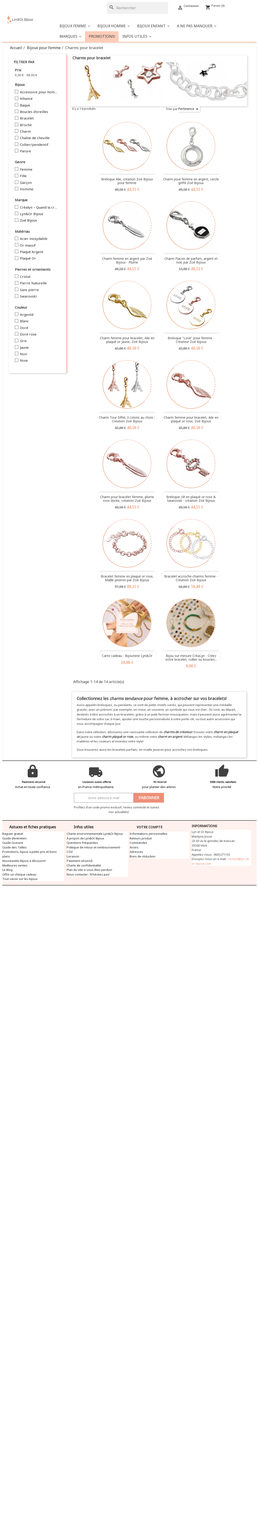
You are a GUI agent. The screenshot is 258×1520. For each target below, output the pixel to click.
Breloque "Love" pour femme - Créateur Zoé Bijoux (191, 340)
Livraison (73, 856)
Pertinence (189, 109)
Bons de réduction (142, 856)
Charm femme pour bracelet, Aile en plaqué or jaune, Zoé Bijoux (127, 340)
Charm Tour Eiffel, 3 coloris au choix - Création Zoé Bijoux (127, 419)
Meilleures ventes (15, 865)
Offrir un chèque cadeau (19, 874)
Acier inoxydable (33, 239)
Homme (26, 189)
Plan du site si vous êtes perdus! (89, 870)
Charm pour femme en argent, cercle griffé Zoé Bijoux (191, 181)
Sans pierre (29, 290)
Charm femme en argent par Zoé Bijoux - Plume (127, 260)
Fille (23, 176)
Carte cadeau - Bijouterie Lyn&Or (127, 655)
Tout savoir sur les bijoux (20, 879)
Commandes (138, 843)
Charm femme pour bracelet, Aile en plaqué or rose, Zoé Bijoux (191, 419)
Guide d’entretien (14, 838)
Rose (24, 360)
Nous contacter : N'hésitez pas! (88, 874)
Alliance (26, 99)
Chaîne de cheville (35, 138)
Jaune (24, 347)
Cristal (25, 277)
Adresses (136, 852)
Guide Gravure (12, 843)
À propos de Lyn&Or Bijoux (85, 838)
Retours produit (141, 838)
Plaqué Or (28, 258)
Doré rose (28, 334)
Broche (26, 125)
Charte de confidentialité (84, 865)
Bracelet (27, 118)
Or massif (28, 245)
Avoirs (134, 847)
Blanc (24, 321)
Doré (24, 328)
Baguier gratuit (12, 834)
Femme (26, 169)
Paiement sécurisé (80, 861)
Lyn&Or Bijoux (31, 214)
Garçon (26, 183)
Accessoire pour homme (39, 92)
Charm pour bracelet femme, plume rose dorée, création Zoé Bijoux (127, 498)
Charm (25, 131)
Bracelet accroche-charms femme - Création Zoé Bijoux (191, 578)
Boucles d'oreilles (34, 112)
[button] (196, 26)
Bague (25, 105)
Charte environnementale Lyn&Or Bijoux (95, 834)
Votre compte (149, 827)
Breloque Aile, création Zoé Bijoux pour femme (127, 181)
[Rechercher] (137, 8)
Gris (23, 341)
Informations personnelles (148, 834)
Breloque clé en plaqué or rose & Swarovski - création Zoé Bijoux (191, 498)
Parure (25, 151)
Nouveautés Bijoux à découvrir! (24, 861)
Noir (23, 354)
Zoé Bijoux (28, 220)
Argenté (27, 315)
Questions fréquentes (82, 843)
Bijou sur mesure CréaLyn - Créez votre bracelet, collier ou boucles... (191, 657)
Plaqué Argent (31, 252)
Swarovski (28, 296)
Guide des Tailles (14, 847)
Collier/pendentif (34, 145)
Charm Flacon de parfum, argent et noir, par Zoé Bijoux (191, 260)
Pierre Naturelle (33, 283)
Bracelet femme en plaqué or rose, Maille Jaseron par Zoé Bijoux (127, 578)
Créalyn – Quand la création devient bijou (39, 207)
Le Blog (7, 870)
